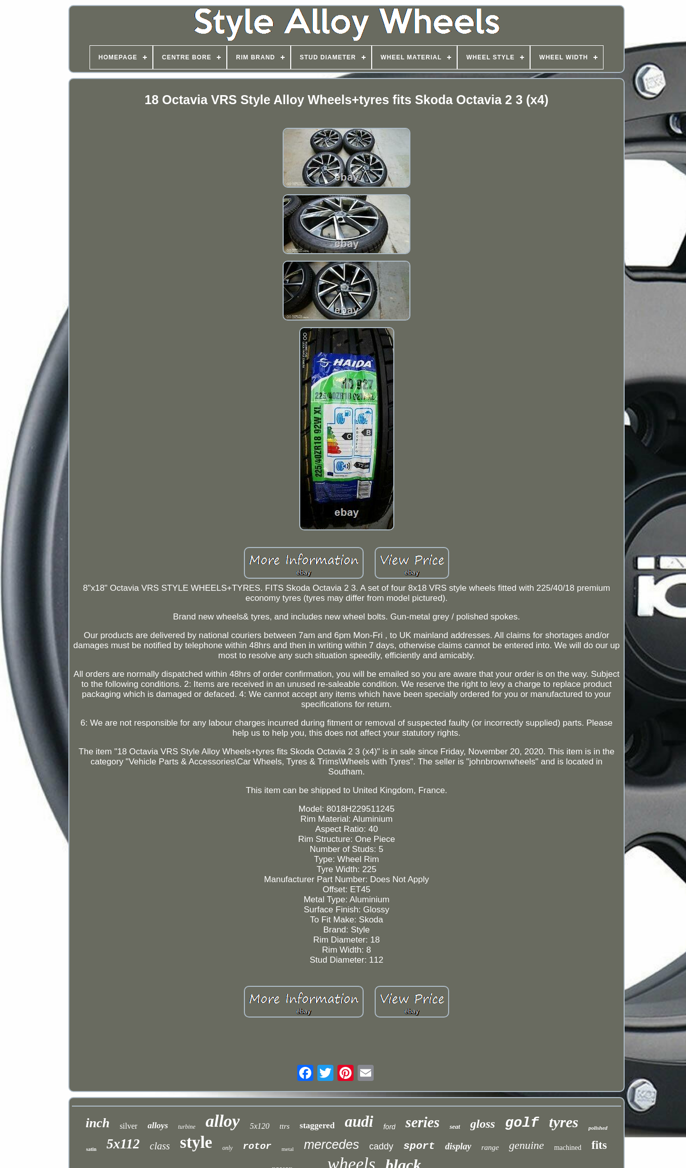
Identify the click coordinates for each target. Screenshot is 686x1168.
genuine (526, 1145)
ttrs (285, 1126)
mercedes (331, 1144)
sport (419, 1146)
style (196, 1142)
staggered (317, 1125)
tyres (563, 1122)
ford (389, 1127)
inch (97, 1123)
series (422, 1122)
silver (129, 1126)
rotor (257, 1146)
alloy (223, 1121)
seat (455, 1126)
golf (522, 1123)
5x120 (260, 1126)
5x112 (123, 1143)
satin (91, 1149)
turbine (187, 1126)
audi (359, 1121)
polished (598, 1128)
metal (288, 1149)
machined (567, 1147)
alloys (157, 1125)
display (458, 1146)
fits (599, 1145)
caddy (381, 1146)
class (160, 1145)
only (227, 1147)
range (490, 1147)
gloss (482, 1123)
